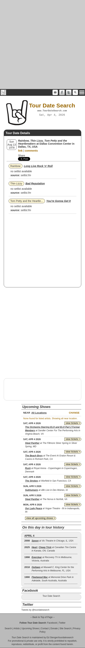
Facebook (52, 623)
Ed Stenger (52, 637)
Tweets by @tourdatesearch (35, 610)
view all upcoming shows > (40, 518)
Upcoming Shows (30, 628)
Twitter (62, 623)
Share (21, 155)
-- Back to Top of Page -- (42, 617)
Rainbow (15, 166)
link (20, 150)
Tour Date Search (51, 596)
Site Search (65, 628)
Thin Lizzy (16, 183)
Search (8, 628)
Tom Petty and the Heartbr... (26, 200)
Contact (44, 628)
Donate (54, 628)
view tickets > (73, 423)
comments (31, 150)
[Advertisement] (42, 44)
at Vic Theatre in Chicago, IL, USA (52, 540)
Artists (16, 628)
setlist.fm (26, 175)
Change (74, 412)
